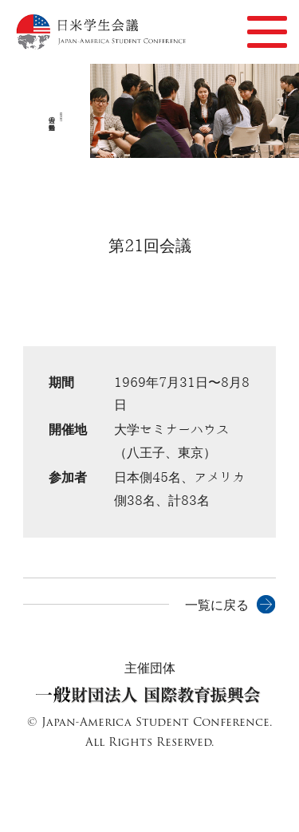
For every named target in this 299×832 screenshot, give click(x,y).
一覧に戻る (217, 605)
